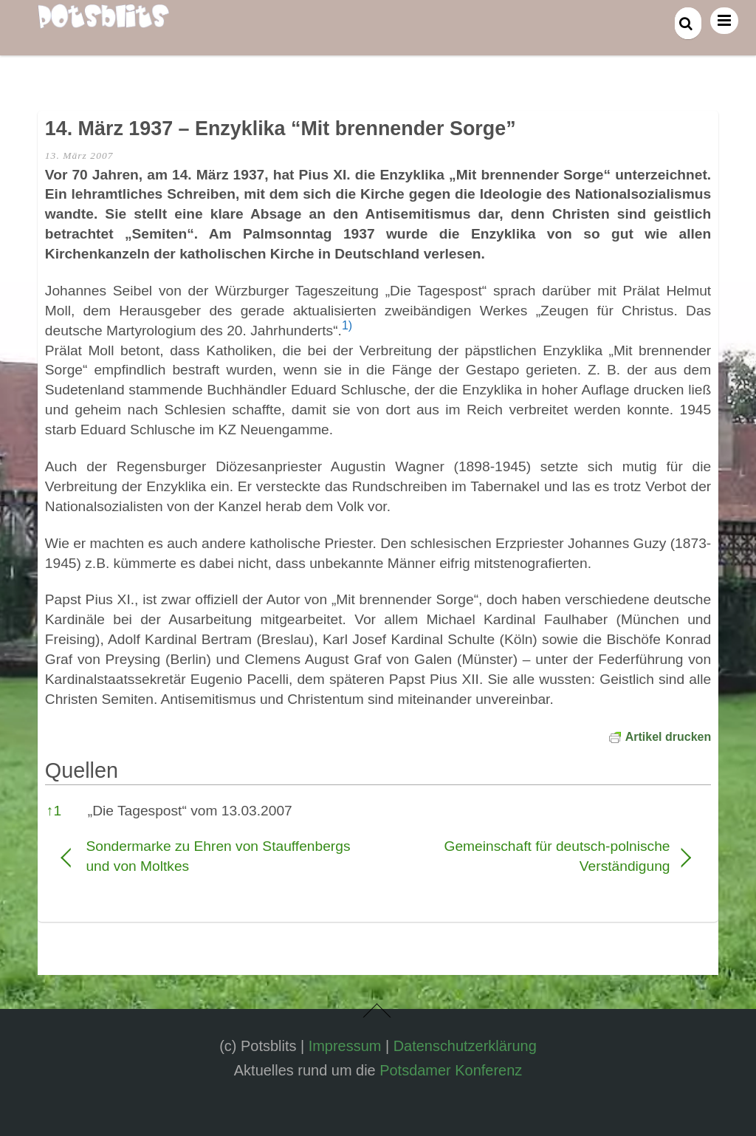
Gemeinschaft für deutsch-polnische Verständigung (533, 856)
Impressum (345, 1046)
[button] (347, 330)
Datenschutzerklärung (465, 1046)
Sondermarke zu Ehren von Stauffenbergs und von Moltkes (218, 856)
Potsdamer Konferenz (450, 1070)
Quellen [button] (81, 770)
